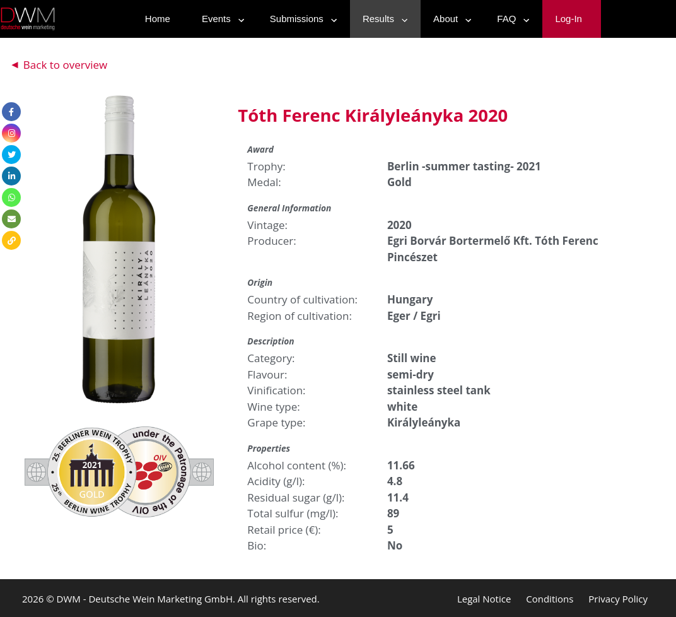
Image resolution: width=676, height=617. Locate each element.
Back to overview (65, 64)
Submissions (300, 18)
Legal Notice (484, 598)
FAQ (510, 18)
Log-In (568, 18)
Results (382, 18)
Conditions (549, 598)
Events (220, 18)
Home (157, 18)
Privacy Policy (618, 598)
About (449, 18)
